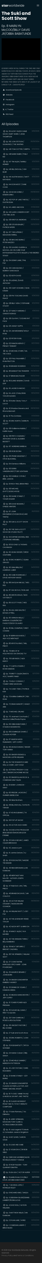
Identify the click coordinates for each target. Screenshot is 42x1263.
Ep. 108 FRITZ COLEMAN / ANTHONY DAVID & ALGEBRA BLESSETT (21, 439)
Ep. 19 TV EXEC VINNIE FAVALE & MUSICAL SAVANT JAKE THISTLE (21, 1095)
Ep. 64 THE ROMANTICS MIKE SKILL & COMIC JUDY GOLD (21, 763)
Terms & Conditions (25, 1255)
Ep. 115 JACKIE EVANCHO (21, 388)
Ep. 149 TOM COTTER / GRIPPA (21, 149)
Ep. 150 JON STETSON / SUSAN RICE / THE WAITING (21, 143)
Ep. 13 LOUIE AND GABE (21, 1144)
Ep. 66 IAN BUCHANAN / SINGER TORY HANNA (21, 748)
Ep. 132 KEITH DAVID (21, 275)
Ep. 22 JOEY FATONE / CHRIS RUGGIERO (21, 1069)
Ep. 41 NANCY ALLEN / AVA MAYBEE (21, 932)
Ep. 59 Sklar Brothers (21, 800)
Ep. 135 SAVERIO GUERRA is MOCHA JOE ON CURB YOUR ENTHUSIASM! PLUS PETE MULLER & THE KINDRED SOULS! (21, 251)
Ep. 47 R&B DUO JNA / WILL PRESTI (21, 887)
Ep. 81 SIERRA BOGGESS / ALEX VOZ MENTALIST (21, 637)
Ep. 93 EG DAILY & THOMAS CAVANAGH (21, 546)
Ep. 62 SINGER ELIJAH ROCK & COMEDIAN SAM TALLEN (21, 778)
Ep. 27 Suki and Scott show (21, 1033)
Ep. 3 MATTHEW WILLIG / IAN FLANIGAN (21, 1214)
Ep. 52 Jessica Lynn (21, 847)
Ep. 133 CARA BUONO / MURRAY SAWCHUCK (21, 269)
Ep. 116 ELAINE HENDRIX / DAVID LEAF (21, 382)
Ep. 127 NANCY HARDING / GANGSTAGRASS (21, 312)
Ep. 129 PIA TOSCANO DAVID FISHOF (21, 297)
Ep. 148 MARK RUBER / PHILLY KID (21, 155)
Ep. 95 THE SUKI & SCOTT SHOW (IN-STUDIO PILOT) (21, 530)
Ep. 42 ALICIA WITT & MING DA (21, 926)
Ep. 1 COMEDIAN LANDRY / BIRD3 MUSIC (21, 1226)
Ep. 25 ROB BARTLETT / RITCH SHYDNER (21, 1046)
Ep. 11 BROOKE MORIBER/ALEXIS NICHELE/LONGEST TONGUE (21, 1158)
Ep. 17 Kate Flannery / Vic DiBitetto (21, 1113)
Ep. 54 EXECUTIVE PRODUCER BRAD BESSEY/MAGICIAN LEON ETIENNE (21, 833)
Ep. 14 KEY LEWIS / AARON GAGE (21, 1138)
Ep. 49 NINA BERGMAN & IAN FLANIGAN (21, 869)
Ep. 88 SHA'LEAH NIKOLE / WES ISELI (21, 584)
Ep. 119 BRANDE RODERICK (21, 366)
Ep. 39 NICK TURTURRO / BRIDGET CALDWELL (21, 948)
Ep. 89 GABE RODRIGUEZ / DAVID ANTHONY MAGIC (21, 576)
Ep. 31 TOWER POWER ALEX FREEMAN (21, 1003)
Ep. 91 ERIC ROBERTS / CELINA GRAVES (21, 561)
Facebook (8, 99)
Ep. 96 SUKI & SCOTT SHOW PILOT (21, 523)
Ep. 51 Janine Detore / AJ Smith (21, 854)
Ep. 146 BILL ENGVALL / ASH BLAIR (21, 170)
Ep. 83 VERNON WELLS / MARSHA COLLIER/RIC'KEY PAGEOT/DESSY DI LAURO (21, 620)
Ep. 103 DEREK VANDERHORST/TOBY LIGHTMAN (21, 470)
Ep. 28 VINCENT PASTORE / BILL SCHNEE (21, 1026)
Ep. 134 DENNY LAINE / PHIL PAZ (21, 261)
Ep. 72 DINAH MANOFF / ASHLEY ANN (21, 705)
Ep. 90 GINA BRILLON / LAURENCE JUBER (21, 568)
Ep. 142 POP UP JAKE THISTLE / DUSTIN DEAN (21, 201)
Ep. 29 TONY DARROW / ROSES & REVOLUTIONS (21, 1019)
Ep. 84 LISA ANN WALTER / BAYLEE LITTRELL (21, 611)
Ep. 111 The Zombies (21, 416)
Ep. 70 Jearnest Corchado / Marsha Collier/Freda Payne (21, 718)
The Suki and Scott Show (16, 15)
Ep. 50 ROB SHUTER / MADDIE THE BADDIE (21, 861)
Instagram (8, 104)
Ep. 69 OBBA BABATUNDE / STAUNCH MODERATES (21, 725)
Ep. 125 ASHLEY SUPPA (21, 326)
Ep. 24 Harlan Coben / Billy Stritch (21, 1054)
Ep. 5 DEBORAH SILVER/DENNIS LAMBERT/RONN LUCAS (21, 1199)
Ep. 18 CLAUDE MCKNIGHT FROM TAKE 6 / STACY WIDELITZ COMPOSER (21, 1104)
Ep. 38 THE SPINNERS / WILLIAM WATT (21, 955)
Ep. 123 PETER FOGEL (21, 338)
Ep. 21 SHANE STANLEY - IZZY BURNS (21, 1077)
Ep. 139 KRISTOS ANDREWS (21, 219)
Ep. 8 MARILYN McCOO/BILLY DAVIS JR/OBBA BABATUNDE (21, 1178)
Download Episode (12, 90)
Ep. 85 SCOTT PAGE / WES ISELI (21, 604)
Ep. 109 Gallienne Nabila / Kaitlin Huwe (21, 429)
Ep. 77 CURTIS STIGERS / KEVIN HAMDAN (21, 667)
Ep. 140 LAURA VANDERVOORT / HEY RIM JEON (21, 213)
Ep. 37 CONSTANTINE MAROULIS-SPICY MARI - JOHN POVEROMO (21, 964)
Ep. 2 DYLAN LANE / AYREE (21, 1220)
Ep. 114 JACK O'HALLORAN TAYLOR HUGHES (21, 394)
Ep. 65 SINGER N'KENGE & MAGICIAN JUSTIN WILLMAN (21, 756)
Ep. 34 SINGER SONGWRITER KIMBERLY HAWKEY (21, 981)
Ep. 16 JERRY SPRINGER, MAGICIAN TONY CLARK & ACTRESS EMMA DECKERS (21, 1122)
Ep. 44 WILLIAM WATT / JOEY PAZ (21, 912)
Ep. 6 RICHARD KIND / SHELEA (21, 1192)
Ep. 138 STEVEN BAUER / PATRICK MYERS (21, 225)
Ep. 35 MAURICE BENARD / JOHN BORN (21, 973)
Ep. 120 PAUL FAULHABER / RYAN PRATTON (21, 360)
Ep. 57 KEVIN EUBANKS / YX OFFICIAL (21, 814)
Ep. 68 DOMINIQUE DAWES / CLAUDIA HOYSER (21, 733)
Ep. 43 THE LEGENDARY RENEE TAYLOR (21, 920)
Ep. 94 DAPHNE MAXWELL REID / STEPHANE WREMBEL (21, 538)
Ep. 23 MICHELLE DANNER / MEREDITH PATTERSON (21, 1062)
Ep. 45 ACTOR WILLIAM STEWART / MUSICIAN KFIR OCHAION (21, 904)
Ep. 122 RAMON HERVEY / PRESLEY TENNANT (21, 344)
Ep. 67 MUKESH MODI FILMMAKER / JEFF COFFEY (21, 740)
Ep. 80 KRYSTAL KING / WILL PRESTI (21, 644)
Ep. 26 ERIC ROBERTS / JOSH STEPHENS (21, 1039)
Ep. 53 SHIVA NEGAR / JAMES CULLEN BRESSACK (21, 841)
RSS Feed (8, 114)
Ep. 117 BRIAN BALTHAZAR (21, 376)
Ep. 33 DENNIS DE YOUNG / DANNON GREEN (21, 988)
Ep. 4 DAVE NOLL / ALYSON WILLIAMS (21, 1206)
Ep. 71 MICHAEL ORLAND (21, 711)
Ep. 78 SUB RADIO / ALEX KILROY (21, 660)
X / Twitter (8, 109)
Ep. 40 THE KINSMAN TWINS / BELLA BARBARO (21, 940)
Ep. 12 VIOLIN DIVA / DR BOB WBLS (21, 1151)
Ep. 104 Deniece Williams (21, 463)
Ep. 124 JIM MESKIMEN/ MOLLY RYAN (21, 332)
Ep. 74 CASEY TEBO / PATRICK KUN (21, 690)
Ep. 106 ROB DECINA (21, 451)
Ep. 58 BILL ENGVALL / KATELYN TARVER (21, 806)
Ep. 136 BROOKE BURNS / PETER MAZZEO (21, 241)
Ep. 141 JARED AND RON (21, 207)
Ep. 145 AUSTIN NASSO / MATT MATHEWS (21, 178)
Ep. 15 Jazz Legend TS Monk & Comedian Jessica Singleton (21, 1131)
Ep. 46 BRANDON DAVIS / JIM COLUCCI (21, 894)
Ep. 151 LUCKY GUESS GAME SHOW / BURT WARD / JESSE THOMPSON (21, 134)
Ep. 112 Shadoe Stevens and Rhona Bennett (21, 409)
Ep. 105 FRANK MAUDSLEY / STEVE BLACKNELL (21, 457)
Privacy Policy (7, 1255)
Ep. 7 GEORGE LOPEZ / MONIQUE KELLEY (21, 1186)
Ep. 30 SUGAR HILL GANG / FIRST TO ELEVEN (21, 1011)
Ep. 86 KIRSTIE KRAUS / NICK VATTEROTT (21, 596)
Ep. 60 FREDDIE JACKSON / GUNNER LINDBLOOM (21, 794)
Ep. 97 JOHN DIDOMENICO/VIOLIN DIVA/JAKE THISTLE (21, 514)
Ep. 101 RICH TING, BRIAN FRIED (21, 483)
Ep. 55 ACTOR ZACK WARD (21, 825)
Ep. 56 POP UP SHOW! (21, 820)
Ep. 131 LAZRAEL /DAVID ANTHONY (21, 281)
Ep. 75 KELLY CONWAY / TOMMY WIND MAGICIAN (21, 682)
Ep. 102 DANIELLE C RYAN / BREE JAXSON (21, 477)
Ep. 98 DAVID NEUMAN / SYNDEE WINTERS (21, 505)
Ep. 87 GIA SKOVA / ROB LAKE (21, 590)
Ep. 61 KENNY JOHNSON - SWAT (21, 786)
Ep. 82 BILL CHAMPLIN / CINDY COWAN (21, 629)
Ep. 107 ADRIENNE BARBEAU (21, 446)
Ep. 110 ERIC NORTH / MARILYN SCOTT (21, 422)
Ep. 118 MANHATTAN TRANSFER (21, 371)
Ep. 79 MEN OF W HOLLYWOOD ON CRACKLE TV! (21, 652)
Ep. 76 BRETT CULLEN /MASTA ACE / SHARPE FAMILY (21, 675)
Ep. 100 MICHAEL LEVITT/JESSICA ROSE (21, 490)
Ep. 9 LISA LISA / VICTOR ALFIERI (21, 1172)
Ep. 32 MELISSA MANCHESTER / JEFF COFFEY (21, 996)
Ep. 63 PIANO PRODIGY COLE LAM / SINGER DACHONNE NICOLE (21, 771)
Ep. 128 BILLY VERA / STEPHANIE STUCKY (21, 304)
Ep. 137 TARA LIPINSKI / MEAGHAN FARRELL (21, 233)
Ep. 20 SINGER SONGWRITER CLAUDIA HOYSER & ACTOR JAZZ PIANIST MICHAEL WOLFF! (21, 1086)
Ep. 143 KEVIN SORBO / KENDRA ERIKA (21, 193)
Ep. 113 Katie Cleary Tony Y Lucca (21, 402)
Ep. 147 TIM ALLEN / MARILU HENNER (21, 163)
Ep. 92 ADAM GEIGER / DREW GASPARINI (21, 553)
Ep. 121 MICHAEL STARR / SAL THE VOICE (21, 352)
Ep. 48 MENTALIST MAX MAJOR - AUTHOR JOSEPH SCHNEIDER (21, 878)
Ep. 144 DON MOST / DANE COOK (21, 185)
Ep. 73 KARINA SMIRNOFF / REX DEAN (21, 697)
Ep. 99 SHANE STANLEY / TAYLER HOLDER (21, 497)
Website (8, 95)
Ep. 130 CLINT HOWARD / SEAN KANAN (21, 289)
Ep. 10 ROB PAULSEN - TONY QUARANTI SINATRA (21, 1166)
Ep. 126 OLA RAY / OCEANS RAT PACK (21, 319)
